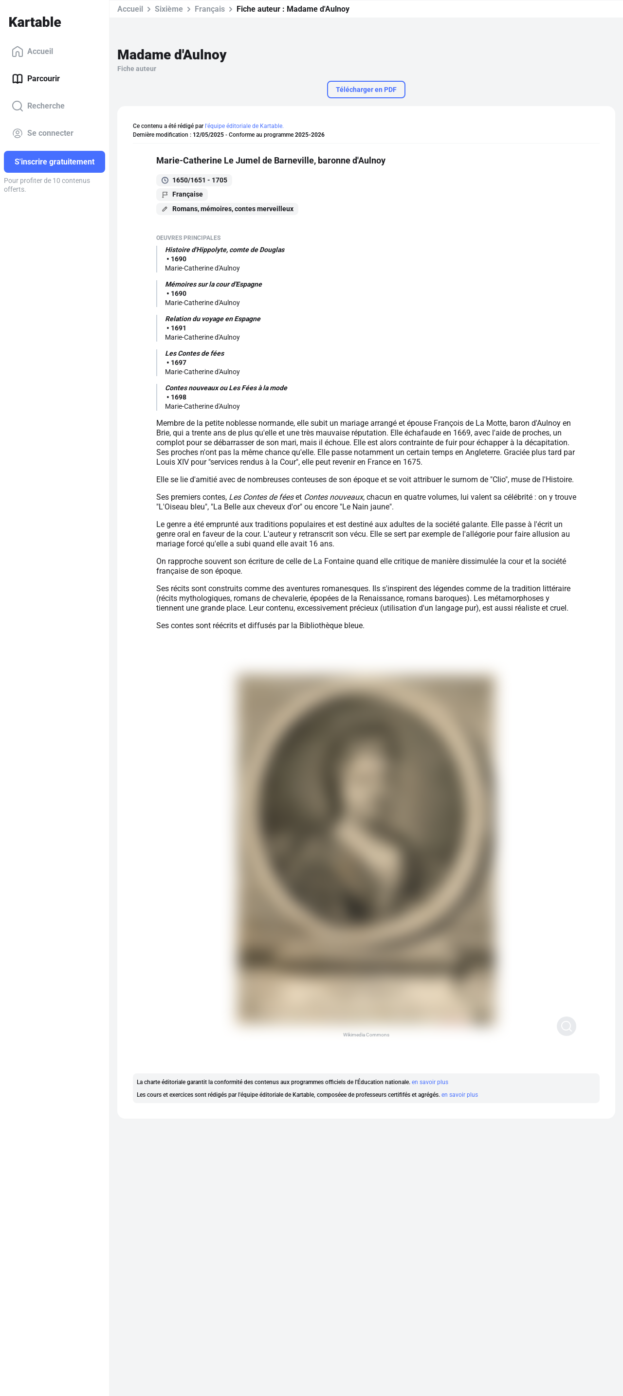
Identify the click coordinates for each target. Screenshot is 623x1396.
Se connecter (42, 133)
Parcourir (36, 79)
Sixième (169, 9)
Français (210, 9)
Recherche (38, 106)
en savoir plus (430, 1082)
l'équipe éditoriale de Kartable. (244, 126)
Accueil (32, 51)
